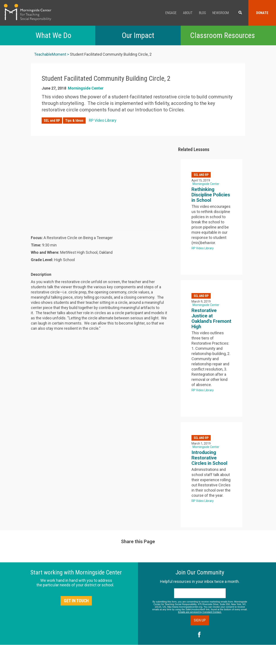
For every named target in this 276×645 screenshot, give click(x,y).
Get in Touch (76, 600)
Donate (262, 13)
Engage (171, 13)
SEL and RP (52, 120)
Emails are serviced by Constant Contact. (200, 612)
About (188, 13)
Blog (202, 13)
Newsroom (220, 13)
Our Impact (138, 35)
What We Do (53, 35)
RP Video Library (102, 120)
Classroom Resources (222, 35)
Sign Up (200, 620)
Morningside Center (86, 88)
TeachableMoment (50, 54)
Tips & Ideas (74, 120)
